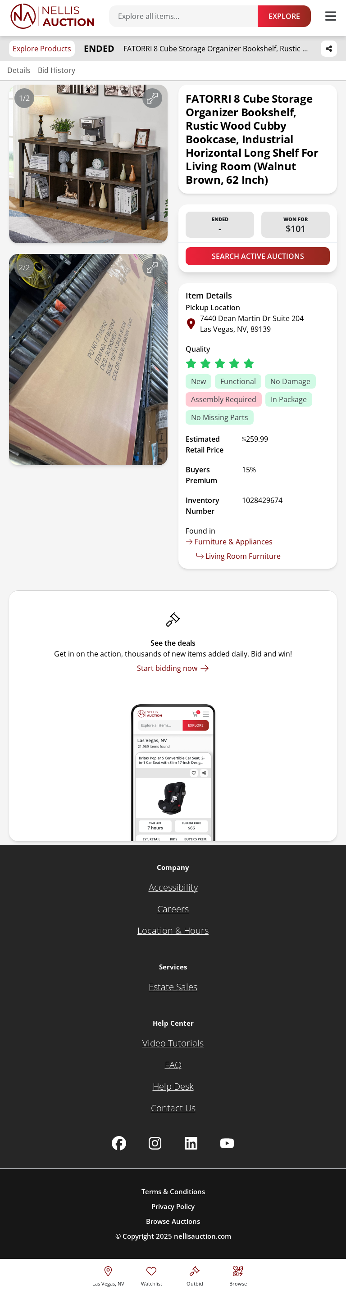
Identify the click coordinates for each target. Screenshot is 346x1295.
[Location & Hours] (173, 930)
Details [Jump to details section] (19, 70)
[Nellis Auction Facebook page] (119, 1143)
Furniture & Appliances (229, 542)
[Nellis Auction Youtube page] (227, 1143)
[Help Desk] (173, 1086)
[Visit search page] (238, 1275)
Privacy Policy (173, 1206)
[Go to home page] (52, 16)
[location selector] (108, 1275)
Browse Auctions (173, 1221)
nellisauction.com (202, 1236)
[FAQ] (173, 1065)
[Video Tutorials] (173, 1043)
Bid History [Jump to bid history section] (56, 70)
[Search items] (188, 16)
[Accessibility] (173, 887)
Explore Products (42, 49)
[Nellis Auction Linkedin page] (191, 1143)
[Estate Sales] (173, 987)
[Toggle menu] (330, 16)
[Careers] (173, 909)
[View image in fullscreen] (152, 98)
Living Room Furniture (238, 556)
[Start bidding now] (173, 668)
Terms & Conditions (173, 1191)
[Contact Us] (173, 1108)
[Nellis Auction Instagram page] (155, 1143)
